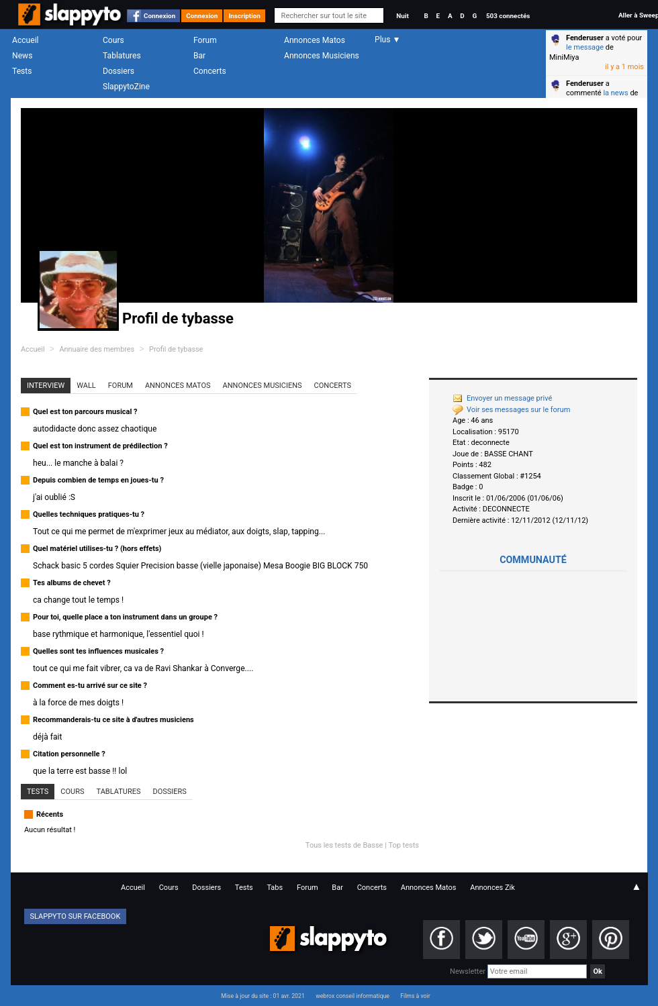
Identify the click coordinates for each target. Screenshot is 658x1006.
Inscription (244, 15)
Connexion (159, 15)
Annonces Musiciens (321, 55)
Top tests (403, 845)
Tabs (275, 887)
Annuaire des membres (96, 349)
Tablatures (122, 55)
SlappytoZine (126, 86)
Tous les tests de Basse (344, 845)
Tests (22, 71)
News (22, 55)
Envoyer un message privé (502, 398)
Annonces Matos (314, 40)
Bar (199, 55)
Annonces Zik (492, 887)
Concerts (209, 71)
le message (585, 47)
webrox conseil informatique (352, 996)
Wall (86, 385)
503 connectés (508, 15)
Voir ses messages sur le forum (511, 409)
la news (615, 93)
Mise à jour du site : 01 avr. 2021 (262, 996)
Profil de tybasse (176, 349)
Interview (45, 385)
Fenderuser (585, 38)
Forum (205, 40)
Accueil (25, 40)
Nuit (402, 15)
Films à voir (415, 996)
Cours (113, 40)
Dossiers (118, 71)
